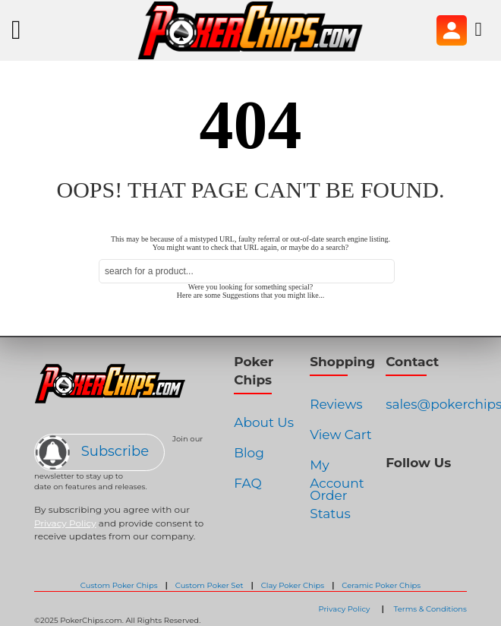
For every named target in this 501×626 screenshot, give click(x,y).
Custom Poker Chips (119, 585)
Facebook (389, 493)
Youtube (463, 493)
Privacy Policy (65, 523)
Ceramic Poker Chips (381, 585)
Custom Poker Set (209, 585)
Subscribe (92, 451)
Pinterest (444, 493)
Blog (249, 452)
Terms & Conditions (430, 609)
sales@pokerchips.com (426, 404)
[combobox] (247, 271)
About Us (264, 422)
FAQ (248, 483)
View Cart (341, 434)
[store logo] (250, 30)
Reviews (336, 404)
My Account (337, 469)
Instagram (408, 493)
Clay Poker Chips (293, 585)
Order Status (330, 500)
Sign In (451, 30)
